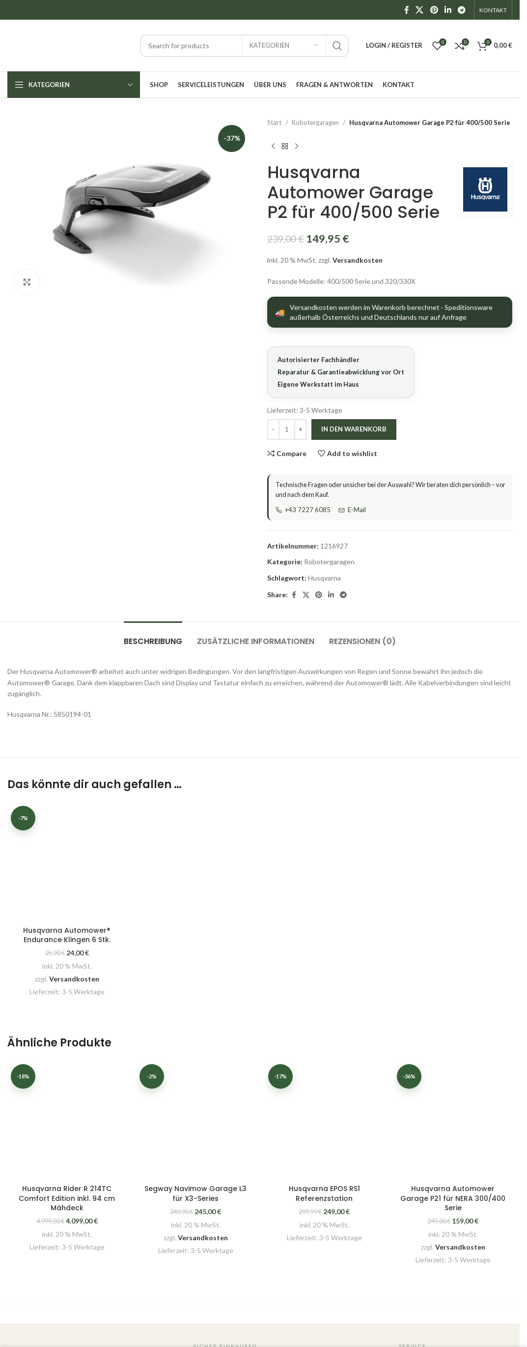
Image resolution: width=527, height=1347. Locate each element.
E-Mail (352, 510)
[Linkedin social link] (447, 9)
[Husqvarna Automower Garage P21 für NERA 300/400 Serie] (452, 1120)
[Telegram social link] (462, 9)
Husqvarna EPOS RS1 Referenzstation (324, 1193)
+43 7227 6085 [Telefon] (303, 510)
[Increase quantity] (300, 429)
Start (274, 122)
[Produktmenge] (286, 429)
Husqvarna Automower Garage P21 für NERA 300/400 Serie (452, 1198)
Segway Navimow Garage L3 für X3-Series (195, 1193)
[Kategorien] (284, 45)
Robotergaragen (315, 122)
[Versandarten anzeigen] (389, 312)
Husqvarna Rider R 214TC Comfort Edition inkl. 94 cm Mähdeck (67, 1198)
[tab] (153, 636)
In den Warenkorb (354, 429)
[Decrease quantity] (273, 429)
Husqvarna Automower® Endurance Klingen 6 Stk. (67, 935)
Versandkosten (358, 260)
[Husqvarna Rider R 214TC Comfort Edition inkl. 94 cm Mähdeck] (66, 1120)
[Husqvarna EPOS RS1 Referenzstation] (324, 1120)
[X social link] (420, 9)
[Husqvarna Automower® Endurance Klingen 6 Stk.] (66, 861)
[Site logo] (68, 44)
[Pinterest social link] (434, 9)
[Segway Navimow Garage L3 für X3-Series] (195, 1120)
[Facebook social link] (407, 9)
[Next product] (297, 147)
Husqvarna (324, 578)
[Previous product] (273, 147)
